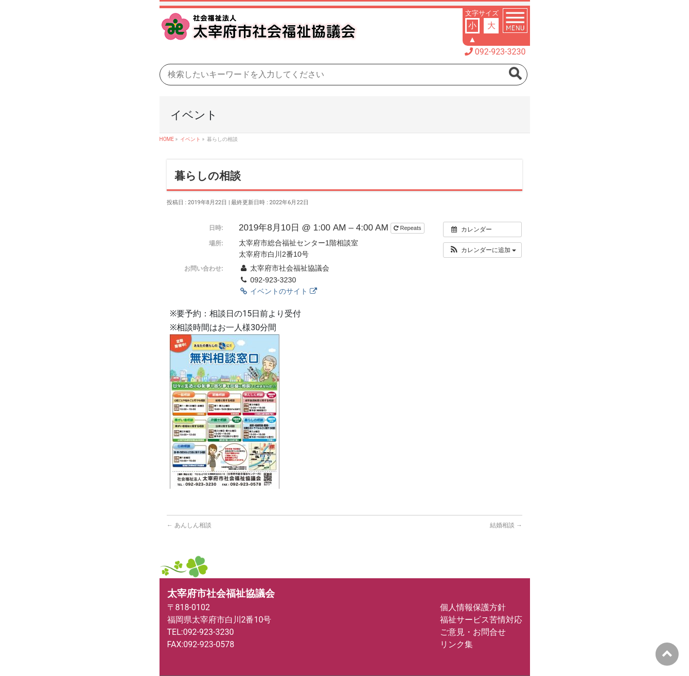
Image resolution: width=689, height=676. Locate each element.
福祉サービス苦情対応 (481, 620)
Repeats (408, 228)
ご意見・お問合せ (473, 632)
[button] (482, 250)
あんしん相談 (189, 525)
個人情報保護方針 (473, 607)
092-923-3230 (500, 52)
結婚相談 (506, 525)
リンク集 (456, 644)
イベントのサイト (278, 291)
